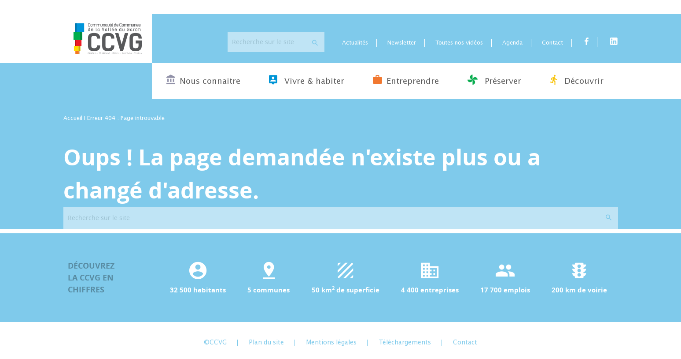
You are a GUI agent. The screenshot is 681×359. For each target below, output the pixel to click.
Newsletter (401, 43)
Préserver (494, 80)
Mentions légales (331, 343)
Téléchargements (405, 343)
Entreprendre (406, 80)
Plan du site (266, 343)
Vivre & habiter (306, 80)
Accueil (72, 118)
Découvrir (577, 80)
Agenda (512, 43)
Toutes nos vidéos (459, 43)
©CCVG (215, 343)
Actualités (355, 43)
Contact (552, 43)
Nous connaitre (203, 80)
